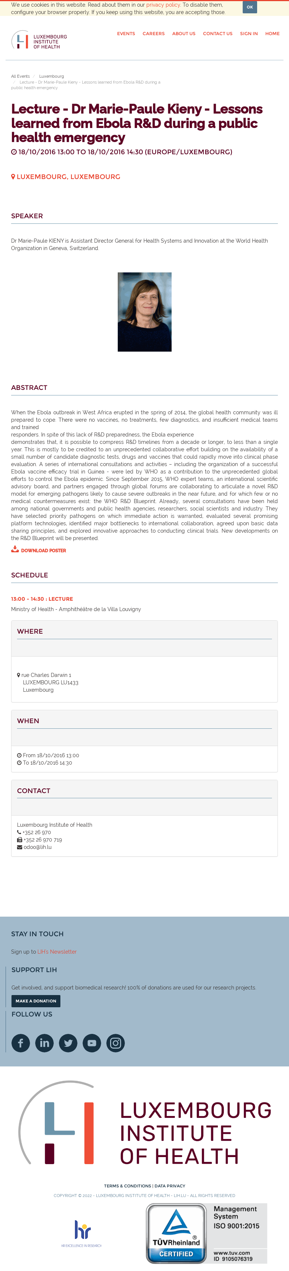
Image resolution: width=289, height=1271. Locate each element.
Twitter (68, 1043)
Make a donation (36, 1001)
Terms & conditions (128, 1186)
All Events (20, 76)
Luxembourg (51, 76)
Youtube (92, 1043)
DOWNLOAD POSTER (43, 550)
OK (250, 7)
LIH (41, 952)
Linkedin (44, 1043)
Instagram (115, 1043)
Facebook (20, 1043)
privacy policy (163, 5)
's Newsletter (61, 952)
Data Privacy (170, 1186)
